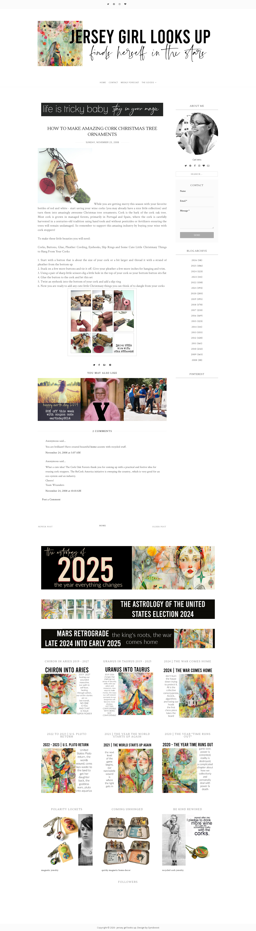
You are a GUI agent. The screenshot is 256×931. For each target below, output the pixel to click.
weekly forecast (130, 82)
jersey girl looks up (126, 927)
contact (113, 82)
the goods (148, 82)
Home (102, 525)
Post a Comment (51, 499)
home (103, 82)
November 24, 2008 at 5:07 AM (62, 452)
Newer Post (45, 526)
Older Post (159, 526)
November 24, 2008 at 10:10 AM (63, 491)
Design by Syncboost (148, 927)
